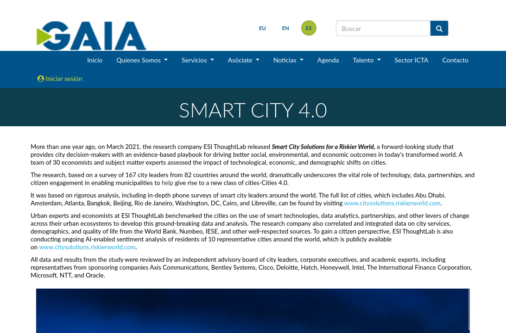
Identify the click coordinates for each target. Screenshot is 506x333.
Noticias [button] (285, 60)
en (285, 28)
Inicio (94, 60)
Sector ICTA (412, 60)
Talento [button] (364, 60)
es (309, 28)
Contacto (455, 60)
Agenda (328, 60)
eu (262, 28)
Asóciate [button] (241, 60)
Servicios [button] (195, 60)
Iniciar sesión (60, 78)
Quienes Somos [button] (139, 60)
